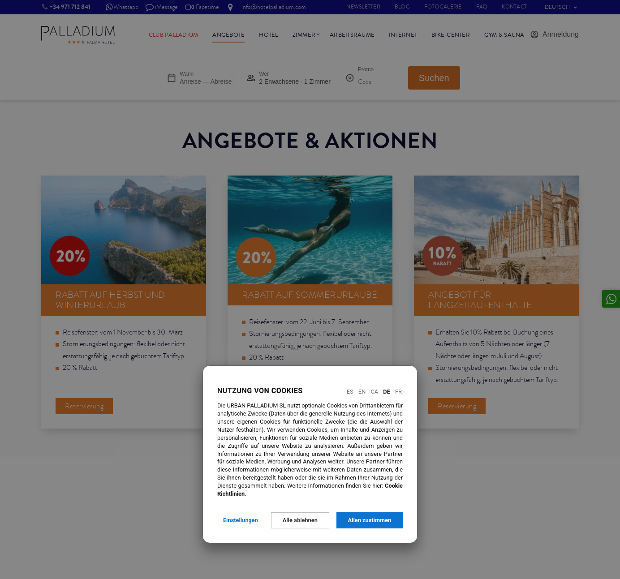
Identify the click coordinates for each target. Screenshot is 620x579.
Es (350, 391)
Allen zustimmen (369, 520)
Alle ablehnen (300, 520)
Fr (398, 391)
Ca (374, 391)
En (362, 391)
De (386, 391)
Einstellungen (240, 520)
